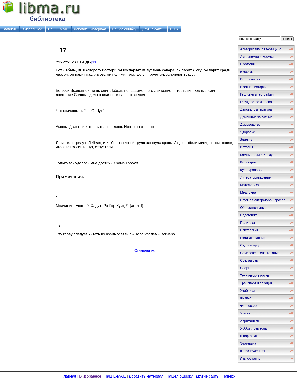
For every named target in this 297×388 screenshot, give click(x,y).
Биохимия (247, 72)
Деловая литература (256, 109)
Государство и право (256, 102)
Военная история (253, 87)
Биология (247, 64)
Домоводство (250, 124)
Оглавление (144, 251)
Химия (245, 313)
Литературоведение (255, 177)
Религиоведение (252, 238)
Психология (249, 230)
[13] (94, 62)
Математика (249, 185)
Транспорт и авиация (256, 283)
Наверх (229, 376)
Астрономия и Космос (257, 56)
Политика (247, 223)
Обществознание (253, 207)
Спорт (244, 268)
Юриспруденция (252, 351)
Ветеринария (250, 79)
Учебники (247, 290)
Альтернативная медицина (260, 49)
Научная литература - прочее (262, 200)
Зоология (247, 140)
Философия (249, 306)
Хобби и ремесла (253, 328)
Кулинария (248, 162)
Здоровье (247, 132)
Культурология (251, 170)
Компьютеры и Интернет (259, 155)
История (246, 147)
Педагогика (248, 215)
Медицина (248, 192)
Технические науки (254, 275)
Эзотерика (248, 343)
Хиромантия (249, 321)
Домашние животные (256, 117)
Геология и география (257, 94)
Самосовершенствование (260, 253)
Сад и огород (250, 245)
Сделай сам (249, 260)
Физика (245, 298)
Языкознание (250, 358)
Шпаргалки (248, 336)
